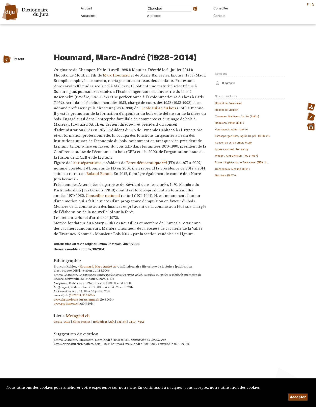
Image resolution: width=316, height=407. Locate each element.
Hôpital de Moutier (226, 109)
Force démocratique (143, 163)
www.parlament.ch (66, 303)
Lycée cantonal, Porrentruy (231, 149)
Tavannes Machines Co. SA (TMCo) (237, 116)
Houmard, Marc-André (96, 266)
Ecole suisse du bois (158, 108)
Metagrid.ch (78, 315)
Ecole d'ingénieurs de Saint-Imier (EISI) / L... (242, 162)
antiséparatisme (87, 163)
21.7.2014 (75, 295)
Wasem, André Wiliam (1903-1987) (236, 155)
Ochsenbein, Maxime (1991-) (232, 168)
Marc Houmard (116, 75)
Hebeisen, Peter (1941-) (229, 122)
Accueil (86, 8)
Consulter (220, 8)
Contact (219, 16)
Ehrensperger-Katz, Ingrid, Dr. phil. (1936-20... (243, 135)
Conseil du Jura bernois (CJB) (233, 142)
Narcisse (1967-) (225, 175)
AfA (111, 321)
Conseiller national (103, 196)
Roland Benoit (99, 174)
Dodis (58, 321)
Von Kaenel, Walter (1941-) (231, 129)
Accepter (298, 397)
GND (132, 321)
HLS (67, 321)
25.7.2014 (88, 295)
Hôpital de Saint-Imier (228, 103)
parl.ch (121, 321)
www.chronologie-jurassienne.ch (76, 299)
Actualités (88, 16)
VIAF (141, 321)
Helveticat (100, 321)
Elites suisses (81, 321)
